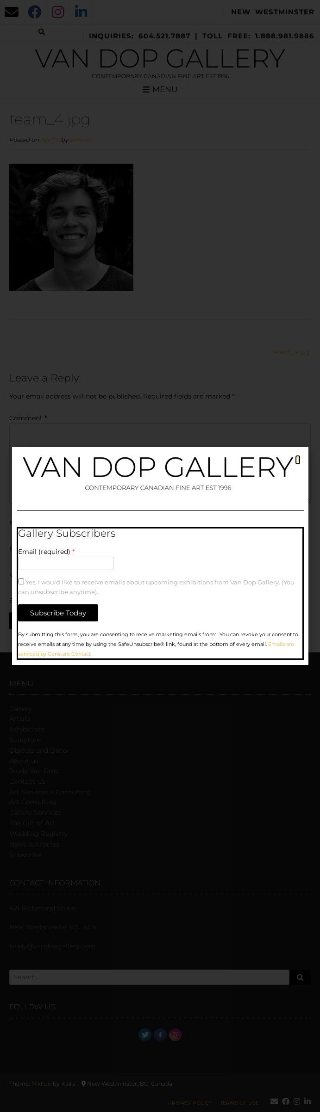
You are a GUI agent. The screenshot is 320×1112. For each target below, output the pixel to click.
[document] (160, 556)
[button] (297, 459)
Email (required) (46, 551)
